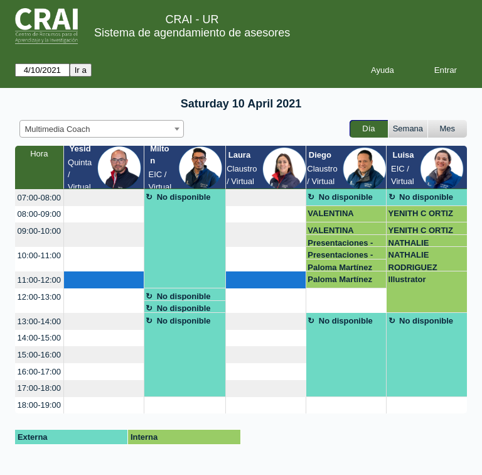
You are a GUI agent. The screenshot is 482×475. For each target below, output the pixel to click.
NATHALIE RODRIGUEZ (412, 243)
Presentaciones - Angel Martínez (340, 243)
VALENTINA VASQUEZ (330, 215)
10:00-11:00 (39, 255)
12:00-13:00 (39, 297)
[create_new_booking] (104, 197)
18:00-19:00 (39, 405)
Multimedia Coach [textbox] (57, 129)
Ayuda (382, 70)
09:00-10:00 (39, 231)
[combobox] (101, 129)
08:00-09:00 (39, 214)
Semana (408, 128)
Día (368, 128)
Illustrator (407, 279)
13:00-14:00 (39, 321)
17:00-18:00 (39, 388)
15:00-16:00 (39, 354)
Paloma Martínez (340, 267)
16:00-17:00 (39, 371)
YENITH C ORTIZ (420, 213)
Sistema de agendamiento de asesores (192, 32)
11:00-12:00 (39, 280)
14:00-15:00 (39, 337)
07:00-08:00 (39, 197)
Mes (448, 128)
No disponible (184, 197)
